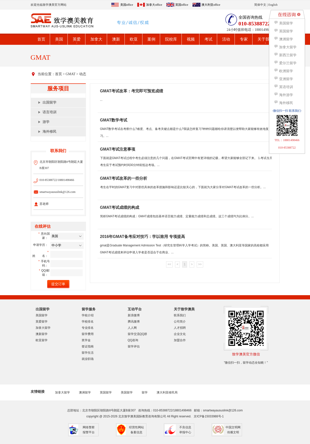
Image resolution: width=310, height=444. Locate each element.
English (273, 4)
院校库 (171, 39)
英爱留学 (42, 321)
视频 (191, 39)
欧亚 (134, 39)
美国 (59, 39)
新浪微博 (134, 315)
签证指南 (88, 346)
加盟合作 (180, 340)
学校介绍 (88, 315)
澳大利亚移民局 (167, 392)
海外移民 (50, 131)
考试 (208, 39)
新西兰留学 (285, 55)
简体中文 (260, 4)
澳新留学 (42, 334)
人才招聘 (180, 328)
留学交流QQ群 (137, 334)
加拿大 (96, 39)
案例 (151, 39)
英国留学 (106, 392)
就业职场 (88, 359)
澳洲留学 (85, 392)
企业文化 (180, 334)
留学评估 (134, 346)
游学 (46, 122)
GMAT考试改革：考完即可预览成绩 (131, 91)
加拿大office (154, 4)
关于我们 (265, 39)
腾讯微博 (134, 321)
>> (200, 264)
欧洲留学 (283, 71)
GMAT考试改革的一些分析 (123, 178)
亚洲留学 (283, 79)
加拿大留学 (43, 328)
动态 (82, 74)
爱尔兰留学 (285, 63)
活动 (226, 39)
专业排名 (88, 328)
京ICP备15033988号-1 (209, 416)
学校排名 (88, 321)
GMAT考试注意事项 (117, 149)
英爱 (77, 39)
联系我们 (180, 315)
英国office (181, 4)
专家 (244, 39)
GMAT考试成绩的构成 (119, 207)
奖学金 (86, 340)
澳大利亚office (210, 4)
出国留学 (50, 102)
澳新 (116, 39)
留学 (145, 392)
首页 (41, 39)
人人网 (132, 328)
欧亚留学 (42, 340)
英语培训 (283, 87)
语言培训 (50, 112)
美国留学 (42, 315)
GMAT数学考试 (113, 120)
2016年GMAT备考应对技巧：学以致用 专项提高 (142, 236)
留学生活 (88, 352)
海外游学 (283, 95)
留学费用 (88, 334)
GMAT (70, 74)
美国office (126, 4)
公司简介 (180, 321)
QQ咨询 (133, 340)
